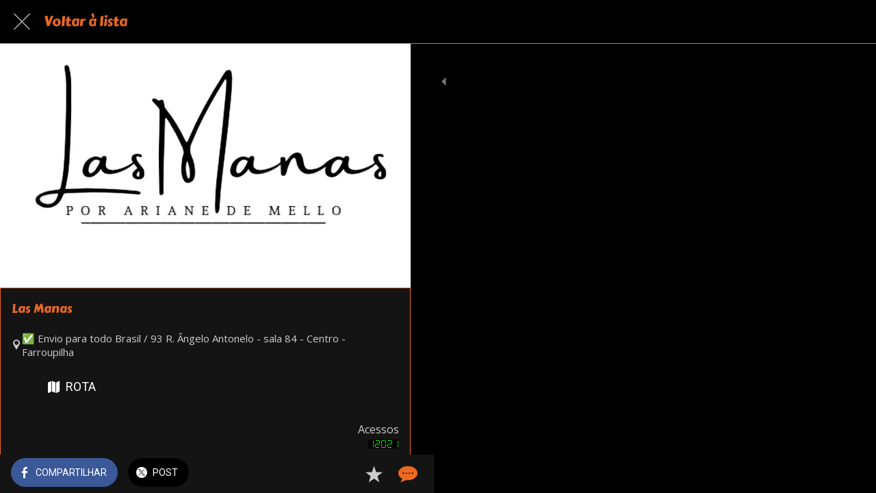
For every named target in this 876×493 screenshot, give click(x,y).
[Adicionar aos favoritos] (350, 473)
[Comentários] (383, 473)
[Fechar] (22, 22)
